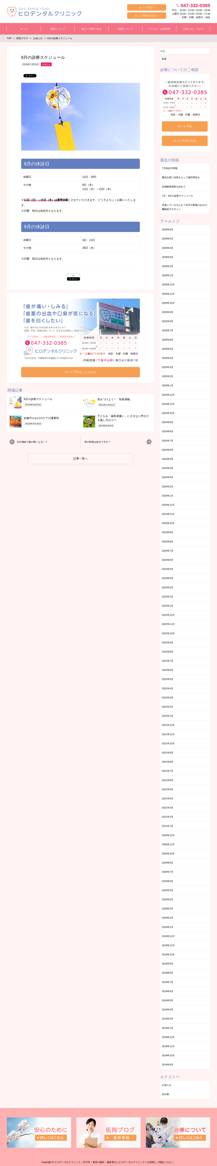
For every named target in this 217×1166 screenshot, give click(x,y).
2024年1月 (167, 495)
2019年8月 (167, 972)
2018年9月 (167, 1064)
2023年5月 (167, 569)
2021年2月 (167, 816)
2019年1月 (167, 1028)
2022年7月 (167, 660)
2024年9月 (167, 422)
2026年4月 (167, 248)
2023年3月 (167, 587)
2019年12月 (168, 936)
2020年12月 (168, 835)
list (73, 276)
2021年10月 (168, 743)
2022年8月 (167, 651)
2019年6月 (167, 991)
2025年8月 (167, 321)
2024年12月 (168, 394)
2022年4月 (167, 688)
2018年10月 (168, 1055)
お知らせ (46, 64)
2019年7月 (167, 982)
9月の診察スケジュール (38, 399)
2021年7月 (167, 771)
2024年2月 (167, 486)
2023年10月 (168, 523)
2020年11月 (168, 844)
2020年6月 (167, 881)
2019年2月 (167, 1018)
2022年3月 (167, 697)
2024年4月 (167, 468)
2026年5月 (167, 238)
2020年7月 (167, 871)
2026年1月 (167, 275)
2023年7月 (167, 550)
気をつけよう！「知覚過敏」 (115, 399)
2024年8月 (167, 431)
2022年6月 (167, 670)
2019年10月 (168, 954)
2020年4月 (167, 899)
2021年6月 (167, 780)
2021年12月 (168, 725)
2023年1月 (167, 605)
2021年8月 (167, 761)
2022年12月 (168, 615)
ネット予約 (145, 7)
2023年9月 (167, 532)
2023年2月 (167, 596)
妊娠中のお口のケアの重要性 (41, 418)
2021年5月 (167, 789)
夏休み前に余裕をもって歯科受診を (181, 177)
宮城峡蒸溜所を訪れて (174, 186)
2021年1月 (167, 826)
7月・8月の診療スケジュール (177, 195)
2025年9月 (167, 312)
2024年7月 (167, 440)
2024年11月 (168, 404)
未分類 (165, 1094)
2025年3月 (167, 367)
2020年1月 (167, 927)
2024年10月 (168, 413)
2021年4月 (167, 798)
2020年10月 (168, 853)
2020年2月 (167, 917)
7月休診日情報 (169, 168)
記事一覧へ (80, 458)
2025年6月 (167, 339)
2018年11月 (168, 1046)
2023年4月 (167, 578)
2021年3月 (167, 807)
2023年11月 (168, 514)
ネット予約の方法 (145, 15)
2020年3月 (167, 908)
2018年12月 (168, 1037)
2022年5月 (167, 679)
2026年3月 (167, 257)
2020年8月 (167, 862)
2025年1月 (167, 385)
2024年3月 (167, 477)
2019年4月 (167, 1009)
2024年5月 (167, 459)
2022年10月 (168, 633)
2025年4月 (167, 358)
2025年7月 (167, 330)
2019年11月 (168, 945)
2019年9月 (167, 963)
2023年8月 (167, 541)
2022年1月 (167, 716)
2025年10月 (168, 303)
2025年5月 (167, 349)
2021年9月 (167, 752)
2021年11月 (168, 734)
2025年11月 (168, 293)
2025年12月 (168, 284)
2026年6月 (167, 229)
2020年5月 (167, 890)
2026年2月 (167, 266)
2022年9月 (167, 642)
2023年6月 (167, 560)
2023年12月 (168, 504)
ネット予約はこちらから (80, 372)
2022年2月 (167, 706)
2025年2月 (167, 376)
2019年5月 (167, 1000)
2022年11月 (168, 624)
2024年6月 (167, 449)
